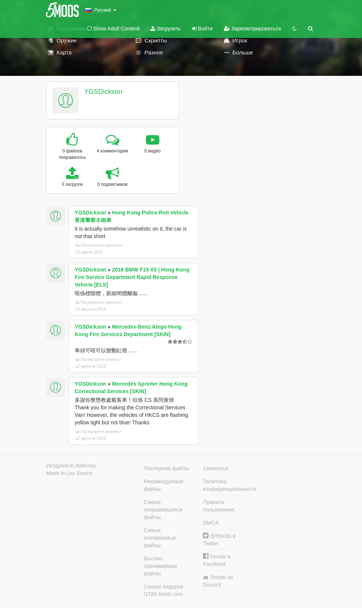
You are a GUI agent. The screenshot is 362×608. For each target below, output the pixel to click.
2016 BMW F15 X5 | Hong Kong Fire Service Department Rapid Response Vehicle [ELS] (132, 277)
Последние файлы (166, 468)
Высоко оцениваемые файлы (160, 565)
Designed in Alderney (71, 466)
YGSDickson (103, 91)
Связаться (215, 468)
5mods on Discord (218, 581)
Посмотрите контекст (98, 245)
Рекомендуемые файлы (163, 485)
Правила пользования (218, 506)
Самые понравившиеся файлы (163, 509)
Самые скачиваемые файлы (160, 537)
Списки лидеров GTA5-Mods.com (163, 590)
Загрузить (165, 29)
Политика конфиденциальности (228, 485)
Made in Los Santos (69, 473)
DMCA (210, 523)
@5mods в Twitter (219, 539)
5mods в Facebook (216, 560)
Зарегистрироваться (252, 29)
